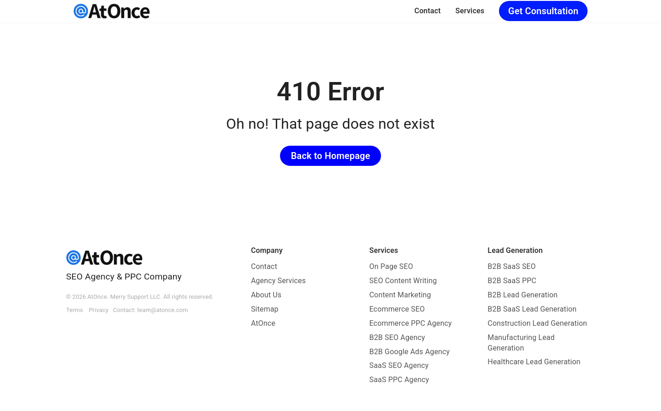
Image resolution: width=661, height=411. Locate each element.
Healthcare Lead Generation (533, 361)
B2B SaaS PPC (511, 280)
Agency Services (278, 280)
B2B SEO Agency (398, 337)
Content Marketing (400, 294)
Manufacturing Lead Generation (521, 342)
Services (469, 10)
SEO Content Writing (403, 280)
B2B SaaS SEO (511, 266)
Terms (74, 310)
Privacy (99, 310)
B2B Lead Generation (522, 294)
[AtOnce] (111, 11)
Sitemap (265, 309)
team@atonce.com (162, 310)
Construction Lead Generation (537, 323)
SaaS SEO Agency (399, 365)
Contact (428, 10)
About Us (266, 294)
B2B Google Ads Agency (410, 351)
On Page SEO (391, 266)
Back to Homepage (330, 155)
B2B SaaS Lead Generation (532, 309)
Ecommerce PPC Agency (411, 323)
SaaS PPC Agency (399, 379)
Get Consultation (543, 10)
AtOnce (263, 323)
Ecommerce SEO (397, 309)
